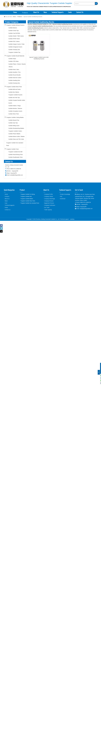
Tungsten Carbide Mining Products (15, 25)
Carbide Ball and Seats (14, 89)
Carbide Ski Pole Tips (14, 97)
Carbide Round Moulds (14, 75)
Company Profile (48, 194)
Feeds (6, 207)
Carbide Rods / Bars (13, 69)
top (97, 740)
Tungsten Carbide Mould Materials (15, 56)
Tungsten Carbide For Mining (28, 194)
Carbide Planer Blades (14, 133)
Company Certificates (49, 205)
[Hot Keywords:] (96, 3)
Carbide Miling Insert (13, 125)
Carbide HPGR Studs (14, 38)
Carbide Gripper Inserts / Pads (16, 44)
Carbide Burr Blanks (13, 92)
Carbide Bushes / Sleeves (15, 108)
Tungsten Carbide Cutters (15, 131)
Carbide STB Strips (13, 61)
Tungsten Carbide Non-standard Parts (14, 144)
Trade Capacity (48, 209)
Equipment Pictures (49, 203)
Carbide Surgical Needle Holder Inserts (16, 102)
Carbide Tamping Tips (14, 49)
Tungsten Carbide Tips (14, 52)
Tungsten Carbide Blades (27, 198)
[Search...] (84, 3)
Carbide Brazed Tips (13, 120)
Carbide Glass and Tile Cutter (16, 139)
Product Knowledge (65, 194)
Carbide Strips (12, 58)
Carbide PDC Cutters (14, 41)
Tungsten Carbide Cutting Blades (15, 117)
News (6, 201)
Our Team (46, 207)
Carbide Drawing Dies (14, 83)
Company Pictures (48, 201)
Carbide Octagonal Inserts (15, 47)
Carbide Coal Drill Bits (14, 33)
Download (62, 198)
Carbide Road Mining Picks (15, 154)
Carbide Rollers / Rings (14, 105)
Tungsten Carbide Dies (26, 196)
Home (6, 194)
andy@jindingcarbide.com (16, 175)
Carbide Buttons (12, 27)
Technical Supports (9, 205)
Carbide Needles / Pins (14, 72)
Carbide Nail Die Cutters (14, 77)
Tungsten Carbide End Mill (15, 151)
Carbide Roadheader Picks (15, 157)
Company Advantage (49, 198)
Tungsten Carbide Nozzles (15, 94)
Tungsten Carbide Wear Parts (14, 86)
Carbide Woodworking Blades (16, 128)
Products (7, 196)
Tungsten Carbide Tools (12, 149)
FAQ (61, 196)
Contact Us (7, 209)
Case (6, 203)
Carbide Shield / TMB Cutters (16, 36)
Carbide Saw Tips (13, 122)
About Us (7, 198)
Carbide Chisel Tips (13, 30)
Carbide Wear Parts (13, 114)
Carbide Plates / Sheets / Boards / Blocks (17, 65)
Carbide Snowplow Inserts (15, 111)
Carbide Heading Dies (14, 80)
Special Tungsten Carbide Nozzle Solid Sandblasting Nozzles (38, 58)
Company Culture (48, 196)
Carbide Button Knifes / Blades (16, 136)
